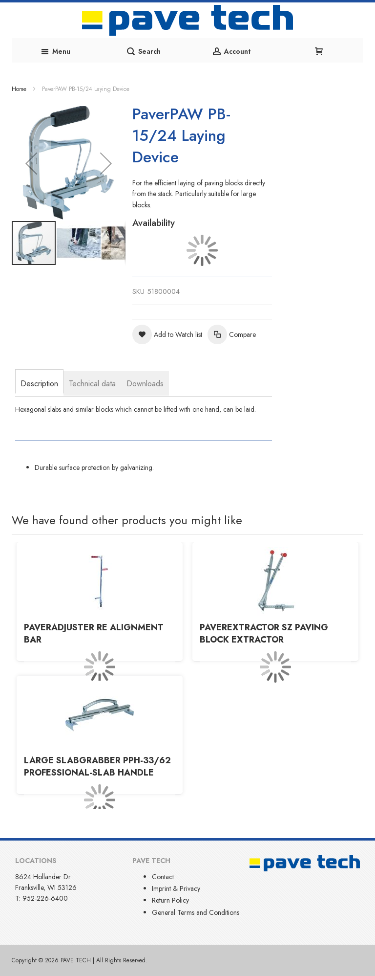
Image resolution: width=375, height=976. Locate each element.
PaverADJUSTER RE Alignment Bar (94, 633)
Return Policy (170, 900)
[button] (31, 163)
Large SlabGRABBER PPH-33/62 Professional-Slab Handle (97, 766)
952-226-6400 (45, 898)
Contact (163, 877)
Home (19, 89)
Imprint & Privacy (176, 888)
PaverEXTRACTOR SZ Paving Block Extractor (264, 633)
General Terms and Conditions (195, 912)
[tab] (39, 382)
